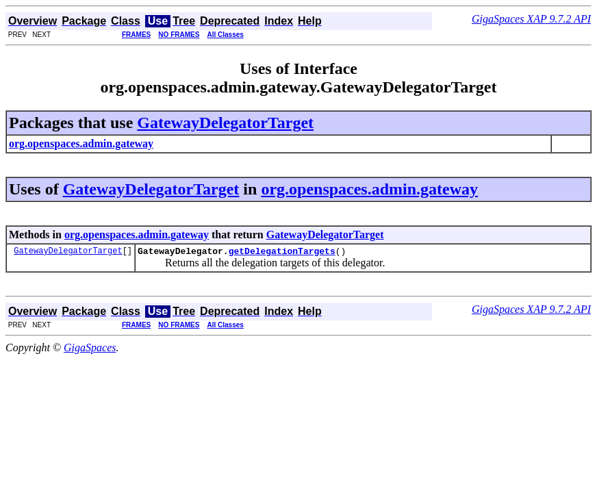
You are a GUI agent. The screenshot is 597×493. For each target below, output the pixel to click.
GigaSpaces (90, 349)
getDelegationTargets (282, 252)
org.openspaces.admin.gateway (369, 189)
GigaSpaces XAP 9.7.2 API (531, 19)
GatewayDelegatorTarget (225, 122)
